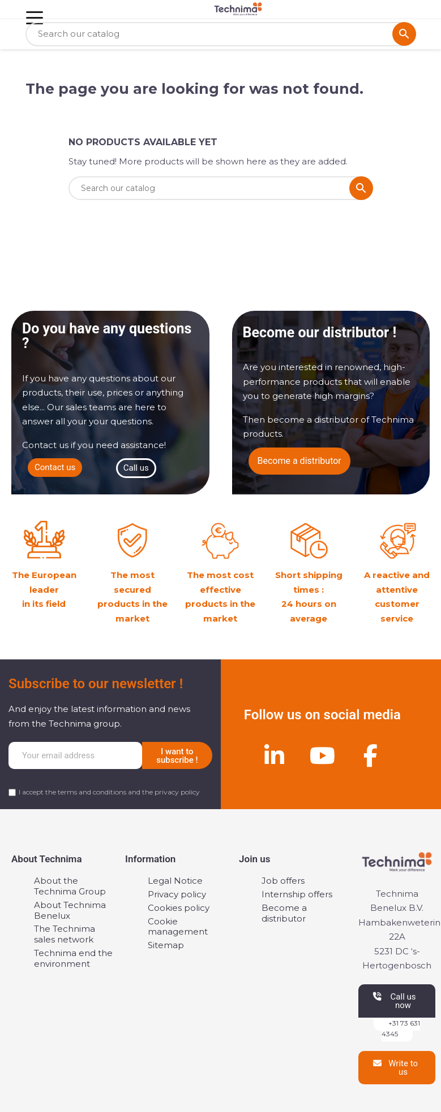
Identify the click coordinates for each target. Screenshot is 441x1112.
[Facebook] (370, 755)
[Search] (220, 34)
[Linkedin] (274, 755)
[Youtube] (322, 755)
